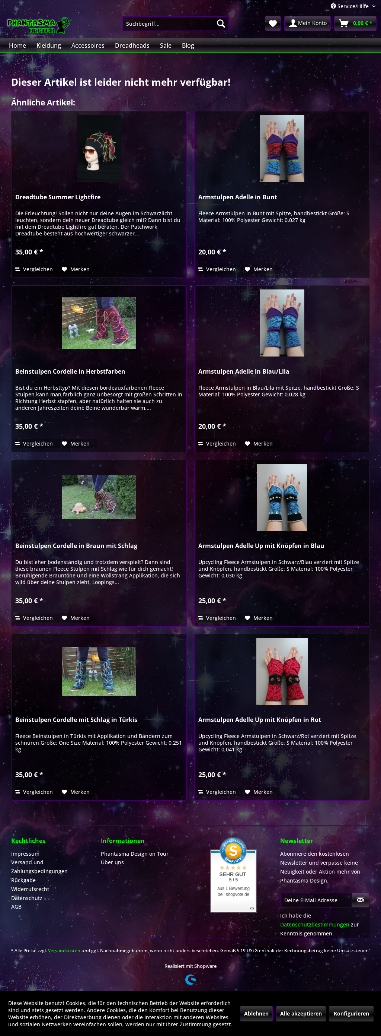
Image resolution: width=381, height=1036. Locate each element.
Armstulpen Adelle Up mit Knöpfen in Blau (261, 546)
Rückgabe (23, 880)
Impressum (25, 853)
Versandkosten (64, 950)
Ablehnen (256, 1013)
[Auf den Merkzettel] (76, 269)
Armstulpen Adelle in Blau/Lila (243, 372)
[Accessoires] (88, 45)
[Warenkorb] (355, 23)
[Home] (17, 45)
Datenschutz (26, 898)
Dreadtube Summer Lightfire (57, 197)
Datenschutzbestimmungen (314, 924)
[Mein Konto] (307, 23)
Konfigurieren (351, 1013)
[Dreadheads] (132, 45)
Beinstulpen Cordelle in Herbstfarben (70, 372)
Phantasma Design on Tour (135, 853)
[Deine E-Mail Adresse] (316, 900)
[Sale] (166, 45)
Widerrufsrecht (30, 889)
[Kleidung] (48, 45)
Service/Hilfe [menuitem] (350, 6)
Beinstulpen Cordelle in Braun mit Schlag (76, 546)
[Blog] (188, 45)
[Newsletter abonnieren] (360, 900)
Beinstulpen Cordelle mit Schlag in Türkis (76, 720)
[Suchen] (221, 23)
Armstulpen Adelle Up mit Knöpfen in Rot (259, 720)
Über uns (112, 862)
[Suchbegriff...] (175, 23)
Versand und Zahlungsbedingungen (39, 867)
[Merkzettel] (273, 23)
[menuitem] (175, 23)
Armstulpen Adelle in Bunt (237, 197)
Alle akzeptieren (301, 1013)
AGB (16, 906)
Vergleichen (34, 269)
